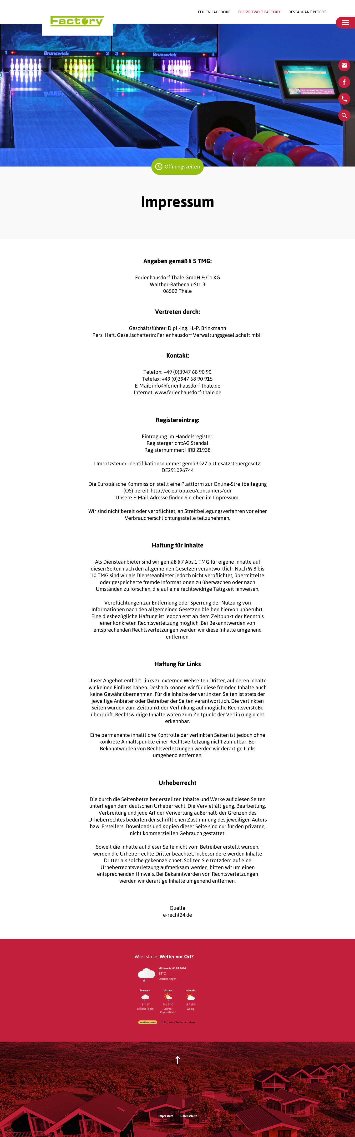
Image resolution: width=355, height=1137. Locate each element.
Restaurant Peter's (307, 12)
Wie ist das (164, 956)
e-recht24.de (177, 915)
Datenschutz (188, 1116)
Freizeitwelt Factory (259, 12)
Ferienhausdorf (214, 12)
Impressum (165, 1116)
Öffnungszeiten (179, 166)
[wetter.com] (147, 1023)
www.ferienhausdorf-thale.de (188, 392)
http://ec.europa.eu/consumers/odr (191, 490)
